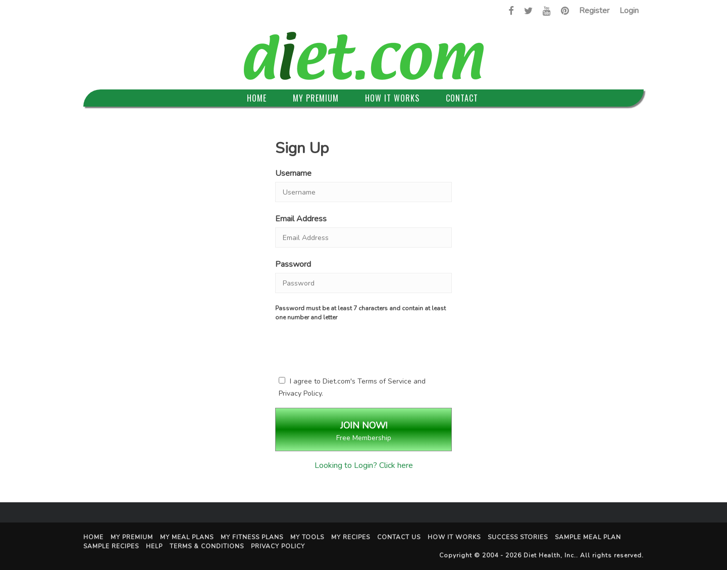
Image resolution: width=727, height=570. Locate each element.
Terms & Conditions (207, 546)
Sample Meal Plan (588, 537)
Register (594, 10)
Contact (462, 98)
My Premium (316, 98)
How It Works (392, 98)
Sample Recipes (111, 546)
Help (154, 546)
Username (293, 173)
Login (629, 10)
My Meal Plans (187, 537)
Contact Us (399, 537)
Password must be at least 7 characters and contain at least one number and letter (360, 312)
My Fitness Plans (252, 537)
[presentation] (363, 346)
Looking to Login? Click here (364, 465)
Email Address (301, 218)
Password (293, 264)
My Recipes (350, 537)
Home (257, 98)
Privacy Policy (300, 393)
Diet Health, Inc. (550, 555)
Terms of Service (384, 381)
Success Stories (518, 537)
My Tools (307, 537)
